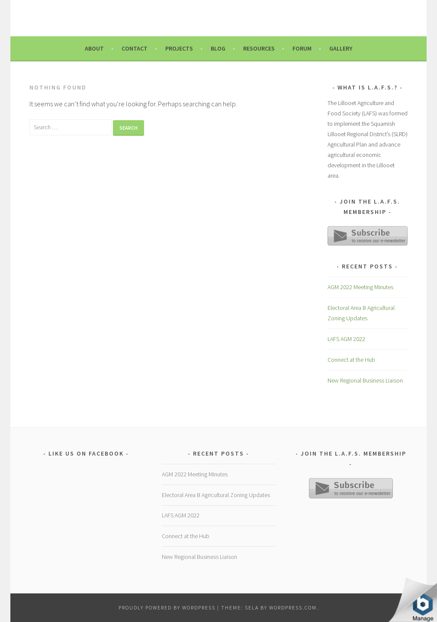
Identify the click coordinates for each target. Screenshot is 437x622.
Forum (302, 48)
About (94, 48)
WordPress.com (293, 607)
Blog (218, 48)
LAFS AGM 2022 (346, 339)
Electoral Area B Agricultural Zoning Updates (216, 495)
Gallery (340, 48)
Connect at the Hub (351, 360)
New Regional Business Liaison (365, 380)
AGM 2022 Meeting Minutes (360, 287)
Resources (259, 48)
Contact (135, 48)
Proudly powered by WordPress (167, 607)
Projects (179, 48)
